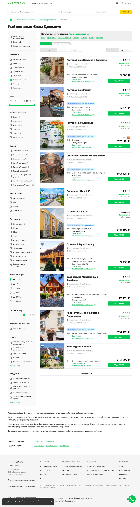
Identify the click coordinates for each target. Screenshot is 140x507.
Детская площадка (21, 379)
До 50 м (16, 284)
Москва (35, 3)
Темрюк (84, 38)
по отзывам (63, 50)
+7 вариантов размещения (82, 114)
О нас (121, 466)
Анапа (91, 38)
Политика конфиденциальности (21, 487)
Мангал (17, 358)
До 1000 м (17, 297)
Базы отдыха (39, 446)
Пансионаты (64, 446)
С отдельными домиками (18, 349)
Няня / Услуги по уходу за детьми (22, 388)
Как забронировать (48, 466)
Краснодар (51, 38)
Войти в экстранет (95, 474)
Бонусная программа (71, 462)
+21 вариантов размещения (82, 236)
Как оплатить (46, 470)
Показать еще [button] (15, 366)
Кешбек (65, 470)
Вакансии (123, 474)
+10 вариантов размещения (82, 304)
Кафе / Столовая (20, 354)
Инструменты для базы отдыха (100, 470)
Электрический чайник (23, 362)
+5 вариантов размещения (82, 81)
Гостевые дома (51, 446)
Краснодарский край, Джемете (80, 64)
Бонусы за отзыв (69, 474)
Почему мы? (124, 470)
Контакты (123, 478)
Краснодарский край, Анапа (79, 127)
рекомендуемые (48, 50)
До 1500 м (17, 301)
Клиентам (44, 462)
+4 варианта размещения (82, 147)
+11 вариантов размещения (82, 268)
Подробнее (119, 80)
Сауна (16, 206)
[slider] (10, 105)
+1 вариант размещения (81, 366)
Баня (16, 202)
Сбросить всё (46, 44)
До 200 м (16, 288)
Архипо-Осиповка (64, 38)
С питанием (49, 441)
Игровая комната (21, 383)
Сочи (43, 38)
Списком (113, 50)
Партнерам (92, 462)
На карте (125, 50)
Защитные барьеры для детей (22, 397)
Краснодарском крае (79, 34)
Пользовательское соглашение (21, 480)
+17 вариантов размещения (82, 180)
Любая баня (19, 198)
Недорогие (38, 441)
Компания (123, 462)
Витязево (99, 38)
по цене (75, 50)
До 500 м (16, 292)
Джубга (76, 38)
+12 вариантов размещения (82, 338)
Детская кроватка (21, 392)
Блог (42, 478)
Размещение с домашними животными (23, 343)
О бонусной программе (72, 466)
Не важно (16, 279)
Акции (43, 474)
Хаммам (17, 210)
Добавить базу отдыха (97, 466)
